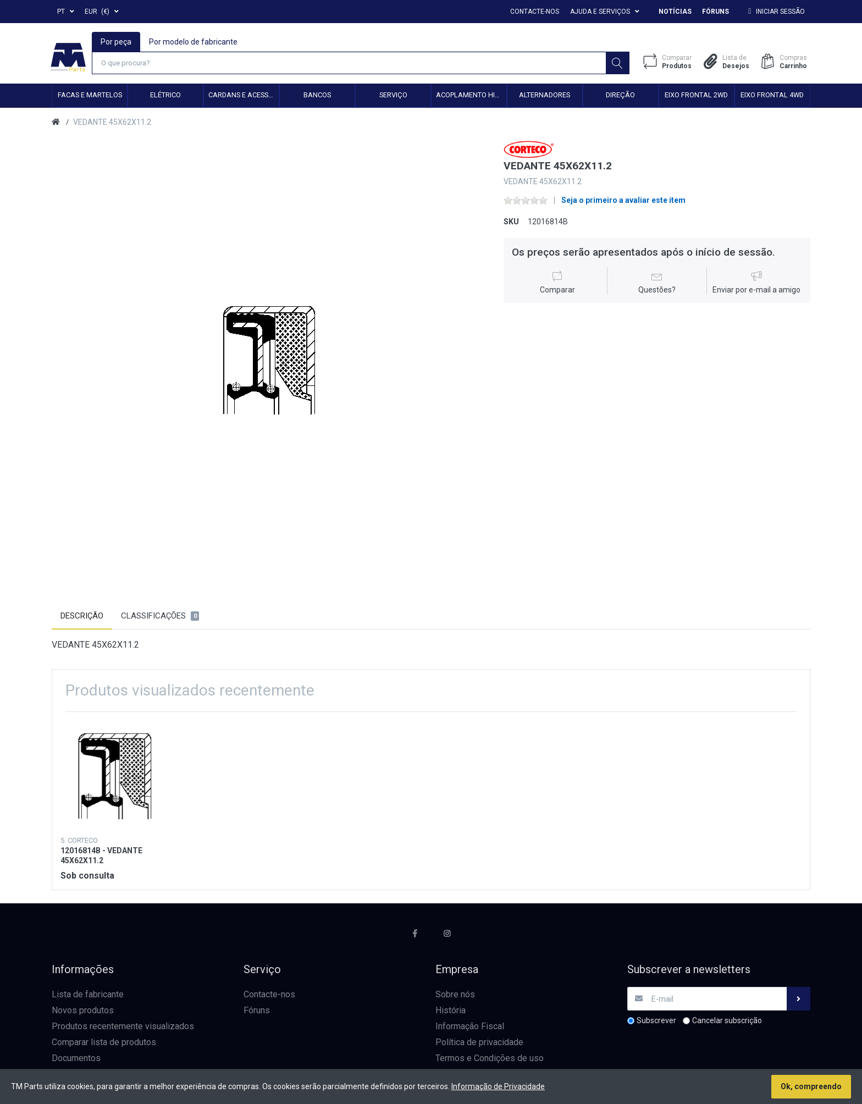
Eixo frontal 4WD (772, 96)
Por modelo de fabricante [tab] (194, 41)
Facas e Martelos (90, 96)
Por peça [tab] (116, 41)
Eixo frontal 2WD (696, 96)
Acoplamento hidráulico (471, 96)
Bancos (317, 96)
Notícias (675, 11)
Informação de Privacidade (498, 1086)
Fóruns (715, 11)
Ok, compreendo (811, 1086)
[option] (270, 359)
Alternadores (544, 96)
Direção (620, 96)
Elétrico (165, 96)
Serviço (393, 96)
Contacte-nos (534, 11)
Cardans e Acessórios (243, 96)
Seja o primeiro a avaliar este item (623, 201)
